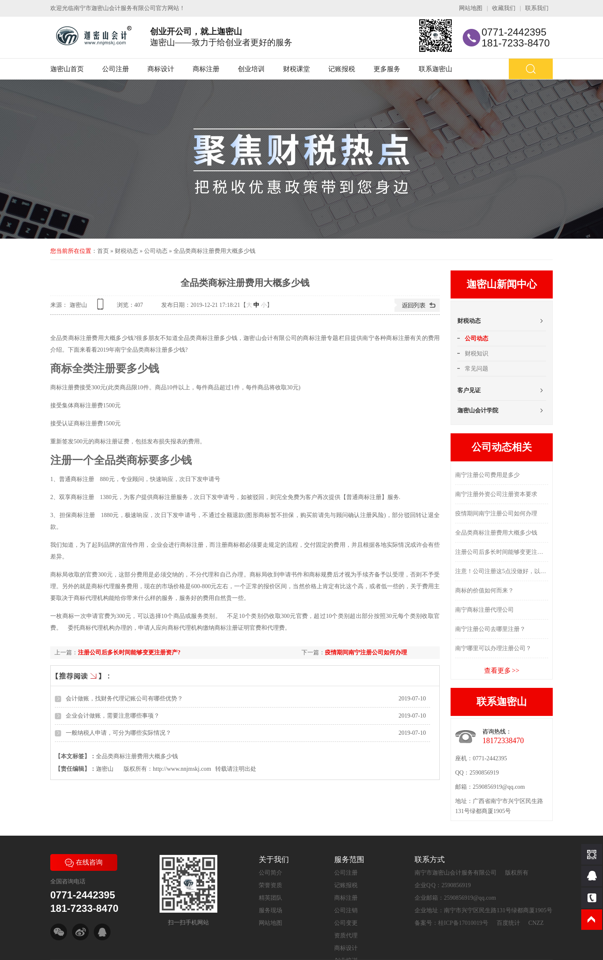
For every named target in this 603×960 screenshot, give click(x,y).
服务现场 (270, 910)
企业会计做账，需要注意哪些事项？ (113, 716)
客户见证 (469, 390)
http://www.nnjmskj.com (182, 769)
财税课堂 (296, 68)
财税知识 (476, 353)
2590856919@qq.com (499, 787)
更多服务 (387, 68)
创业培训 (251, 68)
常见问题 (476, 368)
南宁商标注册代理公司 (484, 610)
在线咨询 (84, 862)
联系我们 (537, 8)
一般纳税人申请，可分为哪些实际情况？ (118, 733)
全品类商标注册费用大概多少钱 (214, 251)
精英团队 (270, 898)
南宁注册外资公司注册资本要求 (496, 494)
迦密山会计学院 (477, 410)
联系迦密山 (435, 68)
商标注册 (206, 68)
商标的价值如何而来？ (484, 590)
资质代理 (346, 935)
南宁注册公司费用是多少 (487, 475)
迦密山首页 (67, 68)
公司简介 (270, 873)
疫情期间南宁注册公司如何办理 (366, 652)
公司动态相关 (502, 447)
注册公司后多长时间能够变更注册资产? (129, 652)
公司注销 (346, 910)
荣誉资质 (270, 885)
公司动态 (156, 251)
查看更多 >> (502, 670)
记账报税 (341, 68)
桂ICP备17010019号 (463, 923)
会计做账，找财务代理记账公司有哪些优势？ (124, 698)
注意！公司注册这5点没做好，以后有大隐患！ (501, 571)
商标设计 (160, 68)
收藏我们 (503, 8)
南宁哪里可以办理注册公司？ (493, 648)
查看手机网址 (102, 307)
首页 (103, 251)
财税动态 (126, 251)
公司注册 (115, 68)
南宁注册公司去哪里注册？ (490, 629)
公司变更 (346, 923)
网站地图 (470, 8)
